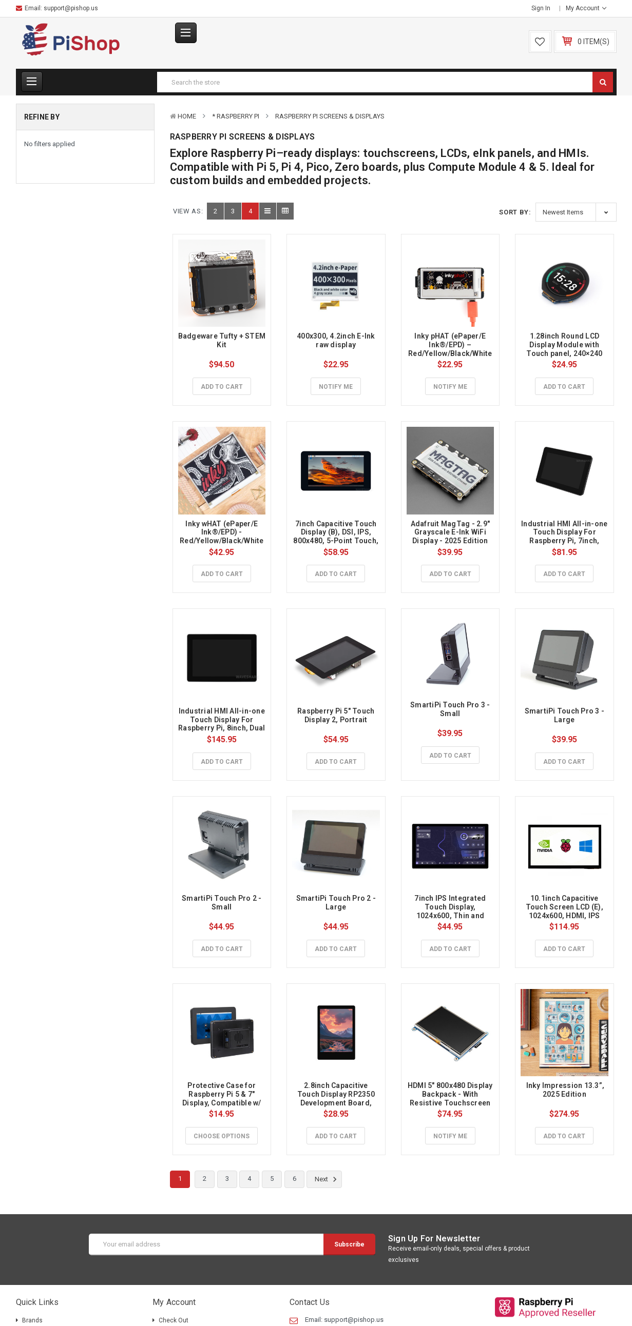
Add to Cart (222, 386)
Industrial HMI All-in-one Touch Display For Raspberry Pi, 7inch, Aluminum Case (565, 536)
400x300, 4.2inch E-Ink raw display (337, 340)
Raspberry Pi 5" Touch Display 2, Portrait (336, 715)
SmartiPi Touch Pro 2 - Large (337, 902)
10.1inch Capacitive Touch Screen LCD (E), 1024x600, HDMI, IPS (565, 907)
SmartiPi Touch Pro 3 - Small (451, 709)
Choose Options (222, 1136)
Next (327, 1179)
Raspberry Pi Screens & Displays (330, 116)
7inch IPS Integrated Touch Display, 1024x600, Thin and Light (450, 911)
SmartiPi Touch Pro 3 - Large (565, 715)
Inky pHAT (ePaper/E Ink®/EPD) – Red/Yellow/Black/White (450, 345)
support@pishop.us (71, 8)
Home (187, 116)
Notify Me (336, 386)
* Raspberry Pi (235, 116)
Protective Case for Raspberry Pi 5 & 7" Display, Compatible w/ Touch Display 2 (222, 1098)
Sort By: (515, 212)
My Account (586, 8)
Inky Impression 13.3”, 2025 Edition (565, 1089)
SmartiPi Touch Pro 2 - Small (222, 902)
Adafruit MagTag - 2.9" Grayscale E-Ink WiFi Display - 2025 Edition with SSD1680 (451, 536)
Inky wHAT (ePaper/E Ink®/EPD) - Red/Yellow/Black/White (222, 532)
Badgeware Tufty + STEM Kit (222, 340)
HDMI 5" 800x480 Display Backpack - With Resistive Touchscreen (451, 1094)
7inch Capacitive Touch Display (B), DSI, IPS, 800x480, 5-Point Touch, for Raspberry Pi (336, 536)
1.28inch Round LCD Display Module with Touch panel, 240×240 (564, 345)
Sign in (540, 8)
